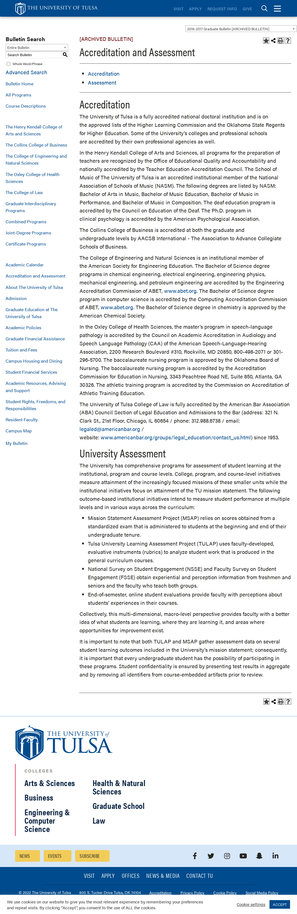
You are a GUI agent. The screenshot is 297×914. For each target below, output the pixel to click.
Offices (131, 876)
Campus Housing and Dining (34, 361)
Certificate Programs (26, 244)
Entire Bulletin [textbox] (18, 47)
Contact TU (199, 876)
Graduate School (119, 805)
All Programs (18, 94)
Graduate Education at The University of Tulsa (32, 312)
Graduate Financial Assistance (35, 338)
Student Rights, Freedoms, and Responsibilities (35, 405)
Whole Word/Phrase (27, 63)
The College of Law (24, 192)
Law (99, 820)
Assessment (102, 82)
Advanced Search (26, 72)
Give (247, 8)
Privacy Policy (192, 893)
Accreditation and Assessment (35, 276)
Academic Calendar (25, 264)
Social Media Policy (262, 893)
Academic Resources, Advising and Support (36, 386)
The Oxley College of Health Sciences (33, 177)
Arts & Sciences (49, 783)
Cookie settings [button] (251, 904)
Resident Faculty (22, 419)
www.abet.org (180, 290)
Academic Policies (23, 327)
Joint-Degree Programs (28, 232)
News (24, 855)
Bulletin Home (19, 83)
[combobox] (241, 28)
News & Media (163, 876)
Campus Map (19, 430)
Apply (195, 8)
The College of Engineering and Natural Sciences (36, 159)
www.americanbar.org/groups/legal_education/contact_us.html (176, 437)
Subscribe (90, 855)
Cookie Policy (225, 893)
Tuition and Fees (21, 349)
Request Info (222, 8)
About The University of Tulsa (34, 287)
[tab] (264, 8)
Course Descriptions (26, 106)
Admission (16, 298)
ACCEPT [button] (280, 904)
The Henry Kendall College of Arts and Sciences (34, 130)
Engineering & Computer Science (47, 820)
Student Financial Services (31, 372)
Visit (179, 8)
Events (55, 855)
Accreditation (104, 73)
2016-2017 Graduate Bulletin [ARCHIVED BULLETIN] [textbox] (228, 28)
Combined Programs (26, 221)
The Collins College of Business (36, 145)
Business (38, 797)
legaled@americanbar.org (110, 429)
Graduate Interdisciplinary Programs (31, 207)
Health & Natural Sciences (119, 787)
